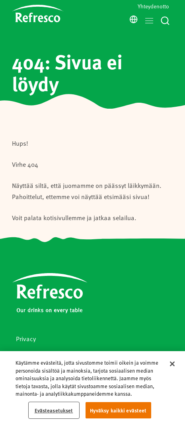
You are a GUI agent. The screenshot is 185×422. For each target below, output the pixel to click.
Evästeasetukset (54, 412)
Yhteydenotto (153, 6)
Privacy (26, 338)
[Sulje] (172, 366)
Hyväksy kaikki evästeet (118, 412)
